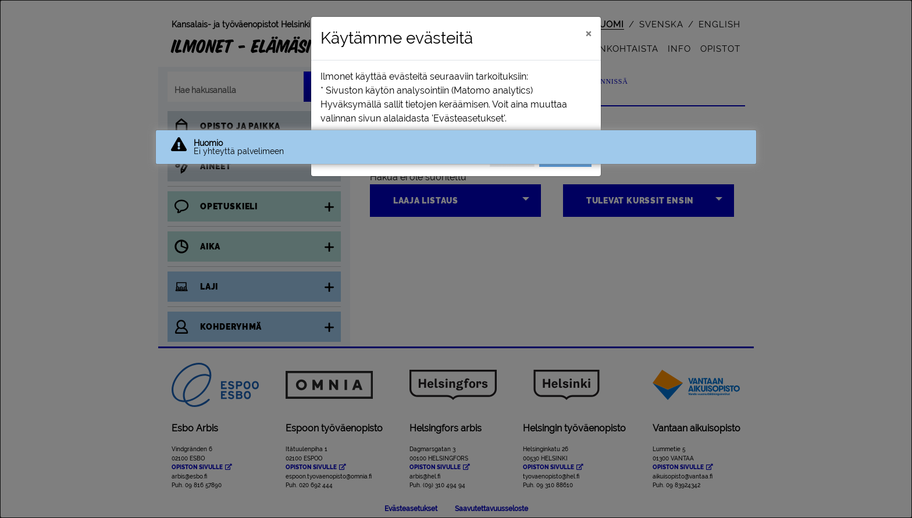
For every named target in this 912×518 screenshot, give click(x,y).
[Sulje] (588, 33)
